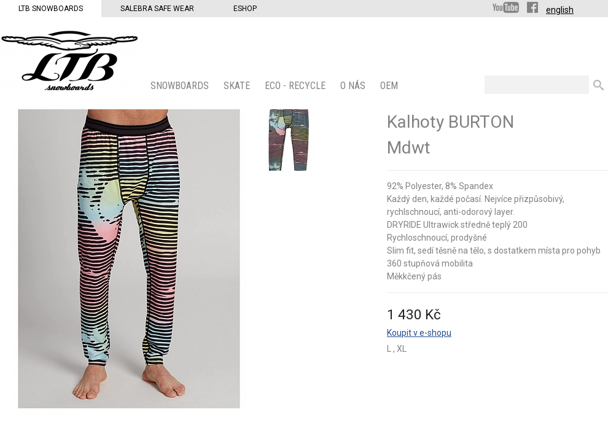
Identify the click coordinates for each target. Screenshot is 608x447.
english (560, 10)
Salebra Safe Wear (157, 8)
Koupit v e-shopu (419, 333)
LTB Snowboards (50, 8)
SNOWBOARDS (180, 85)
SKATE (238, 85)
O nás (354, 85)
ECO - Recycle (296, 85)
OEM (390, 85)
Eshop (245, 8)
